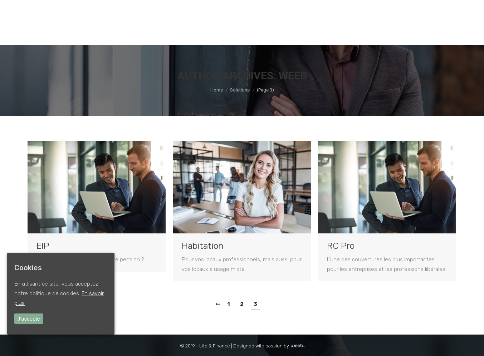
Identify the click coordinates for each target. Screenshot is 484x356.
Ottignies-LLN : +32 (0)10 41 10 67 (56, 8)
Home (216, 90)
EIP (42, 246)
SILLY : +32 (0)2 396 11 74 (121, 8)
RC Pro (341, 246)
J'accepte (29, 319)
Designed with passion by (268, 345)
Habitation (203, 246)
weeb (293, 75)
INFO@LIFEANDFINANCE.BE (185, 8)
